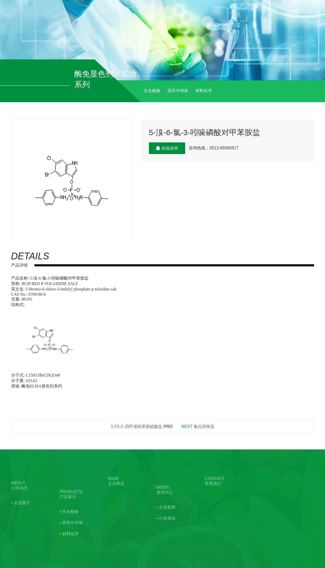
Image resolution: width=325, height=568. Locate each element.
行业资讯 (167, 533)
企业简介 (22, 513)
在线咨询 (167, 148)
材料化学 (204, 90)
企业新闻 (167, 521)
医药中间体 (178, 90)
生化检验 (152, 90)
